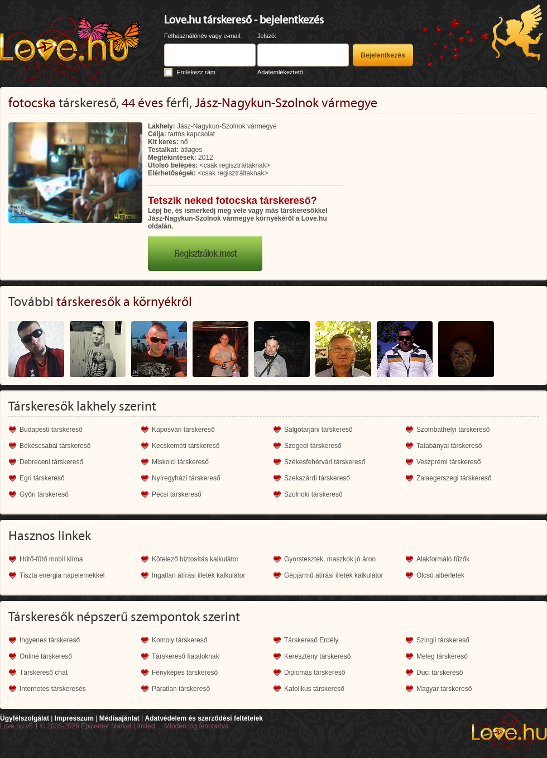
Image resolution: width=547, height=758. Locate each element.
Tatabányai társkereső (449, 446)
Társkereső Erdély (311, 640)
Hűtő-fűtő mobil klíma (51, 559)
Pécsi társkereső (176, 494)
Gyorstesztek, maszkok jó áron (330, 559)
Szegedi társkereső (313, 446)
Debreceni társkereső (51, 462)
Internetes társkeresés (53, 689)
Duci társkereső (439, 672)
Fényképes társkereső (185, 672)
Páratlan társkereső (181, 689)
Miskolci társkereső (180, 462)
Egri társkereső (42, 478)
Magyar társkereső (444, 689)
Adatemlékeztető (280, 72)
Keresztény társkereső (317, 656)
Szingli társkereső (442, 640)
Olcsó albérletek (440, 575)
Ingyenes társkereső (50, 640)
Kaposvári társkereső (183, 429)
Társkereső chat (44, 672)
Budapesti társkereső (51, 429)
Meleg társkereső (442, 656)
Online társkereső (46, 656)
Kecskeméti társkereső (185, 446)
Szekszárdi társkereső (317, 478)
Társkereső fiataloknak (185, 656)
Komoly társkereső (179, 640)
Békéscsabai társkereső (55, 446)
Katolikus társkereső (314, 689)
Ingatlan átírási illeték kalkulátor (198, 575)
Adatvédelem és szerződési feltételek (203, 718)
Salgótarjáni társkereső (318, 429)
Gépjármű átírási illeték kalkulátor (333, 575)
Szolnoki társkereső (313, 494)
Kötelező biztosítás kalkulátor (195, 559)
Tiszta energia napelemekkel (62, 575)
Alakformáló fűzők (442, 559)
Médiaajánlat (119, 718)
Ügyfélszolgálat (24, 718)
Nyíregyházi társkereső (186, 478)
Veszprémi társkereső (448, 462)
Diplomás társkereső (314, 672)
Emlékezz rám (195, 72)
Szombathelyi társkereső (453, 429)
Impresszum (74, 718)
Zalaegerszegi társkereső (454, 478)
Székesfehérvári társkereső (324, 462)
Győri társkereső (44, 494)
